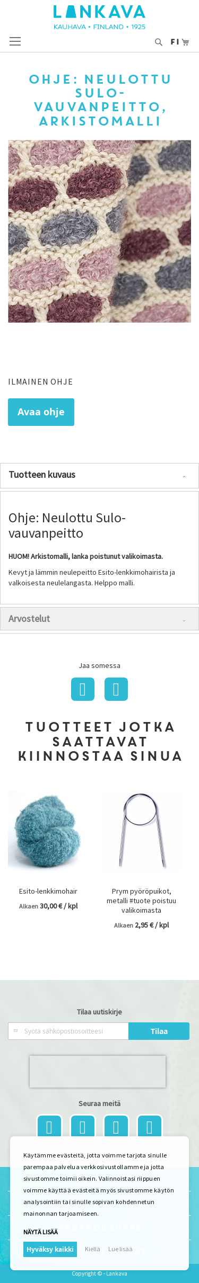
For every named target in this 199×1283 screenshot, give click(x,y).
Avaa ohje (41, 411)
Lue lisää (120, 1249)
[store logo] (99, 17)
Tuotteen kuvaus (41, 474)
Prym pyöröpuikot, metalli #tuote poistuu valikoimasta (141, 900)
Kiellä (92, 1249)
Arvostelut (29, 618)
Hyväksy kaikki (50, 1249)
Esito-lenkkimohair (48, 891)
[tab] (99, 475)
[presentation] (98, 1072)
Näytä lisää (40, 1232)
